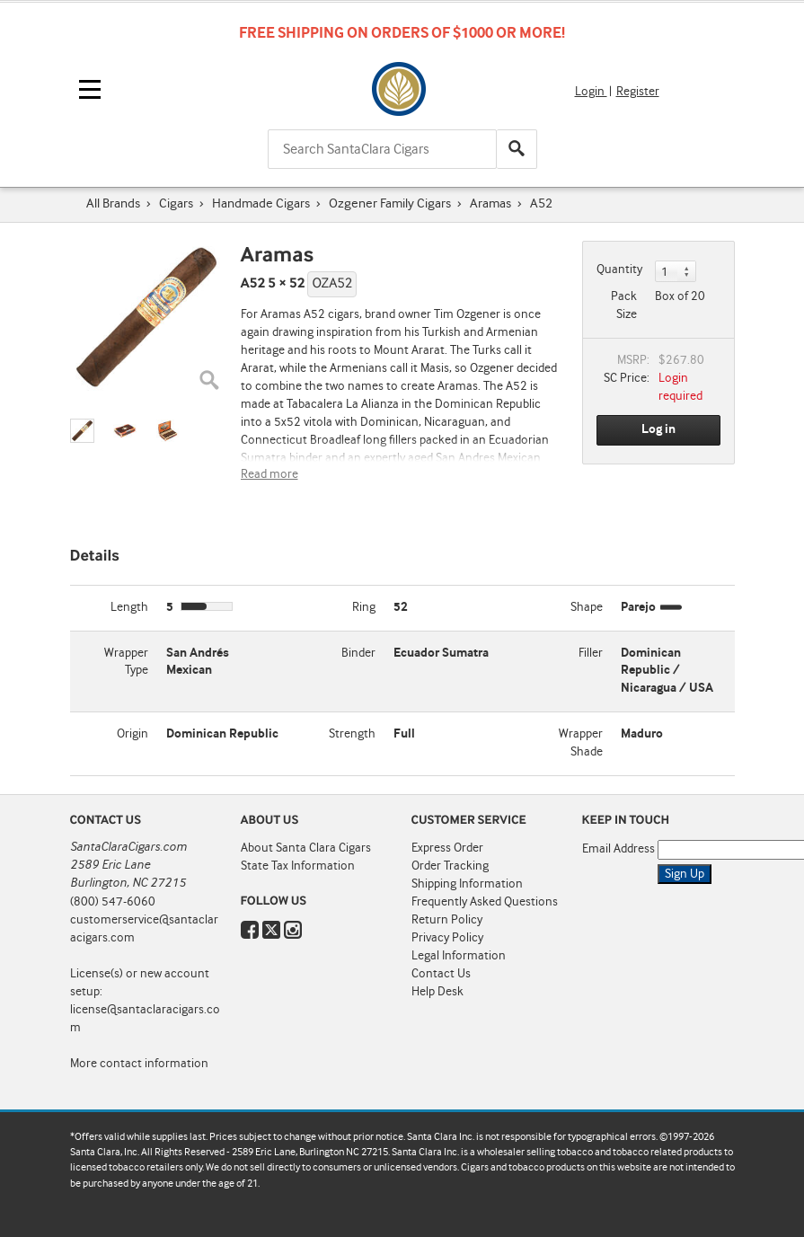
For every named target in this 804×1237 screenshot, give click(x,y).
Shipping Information (467, 884)
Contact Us (441, 974)
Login (591, 91)
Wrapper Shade (581, 743)
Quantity (619, 269)
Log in (658, 429)
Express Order (447, 848)
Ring (363, 607)
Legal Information (458, 956)
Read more (269, 474)
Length (129, 607)
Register (637, 91)
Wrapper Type (126, 662)
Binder (358, 653)
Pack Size (624, 305)
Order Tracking (450, 866)
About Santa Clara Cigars (306, 848)
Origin (132, 734)
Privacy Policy (447, 938)
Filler (591, 653)
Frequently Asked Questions (484, 902)
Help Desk (437, 992)
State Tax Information (298, 866)
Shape (586, 607)
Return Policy (446, 920)
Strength (352, 734)
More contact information (139, 1063)
